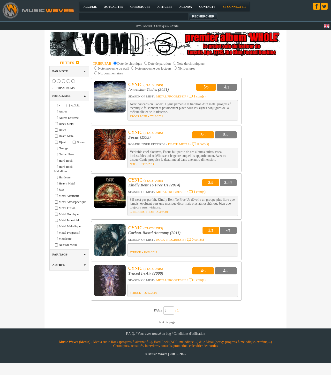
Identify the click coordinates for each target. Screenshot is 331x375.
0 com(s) (203, 144)
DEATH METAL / (179, 144)
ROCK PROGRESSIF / (171, 239)
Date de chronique (129, 63)
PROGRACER (138, 116)
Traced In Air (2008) (145, 273)
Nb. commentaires (110, 73)
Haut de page (166, 322)
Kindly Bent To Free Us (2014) (154, 185)
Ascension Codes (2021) (148, 89)
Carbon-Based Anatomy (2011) (154, 233)
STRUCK (135, 252)
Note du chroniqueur (191, 63)
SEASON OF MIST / (141, 96)
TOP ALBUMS (65, 88)
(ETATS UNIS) (153, 85)
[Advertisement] (263, 132)
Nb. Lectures (186, 68)
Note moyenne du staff (113, 68)
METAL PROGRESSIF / (172, 96)
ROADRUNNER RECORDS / (147, 144)
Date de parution (159, 63)
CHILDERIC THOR (142, 212)
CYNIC (135, 84)
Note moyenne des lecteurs (153, 68)
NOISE (134, 164)
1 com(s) (199, 96)
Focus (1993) (139, 137)
